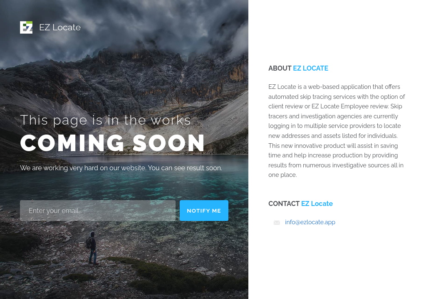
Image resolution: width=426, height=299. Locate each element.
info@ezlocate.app (310, 222)
